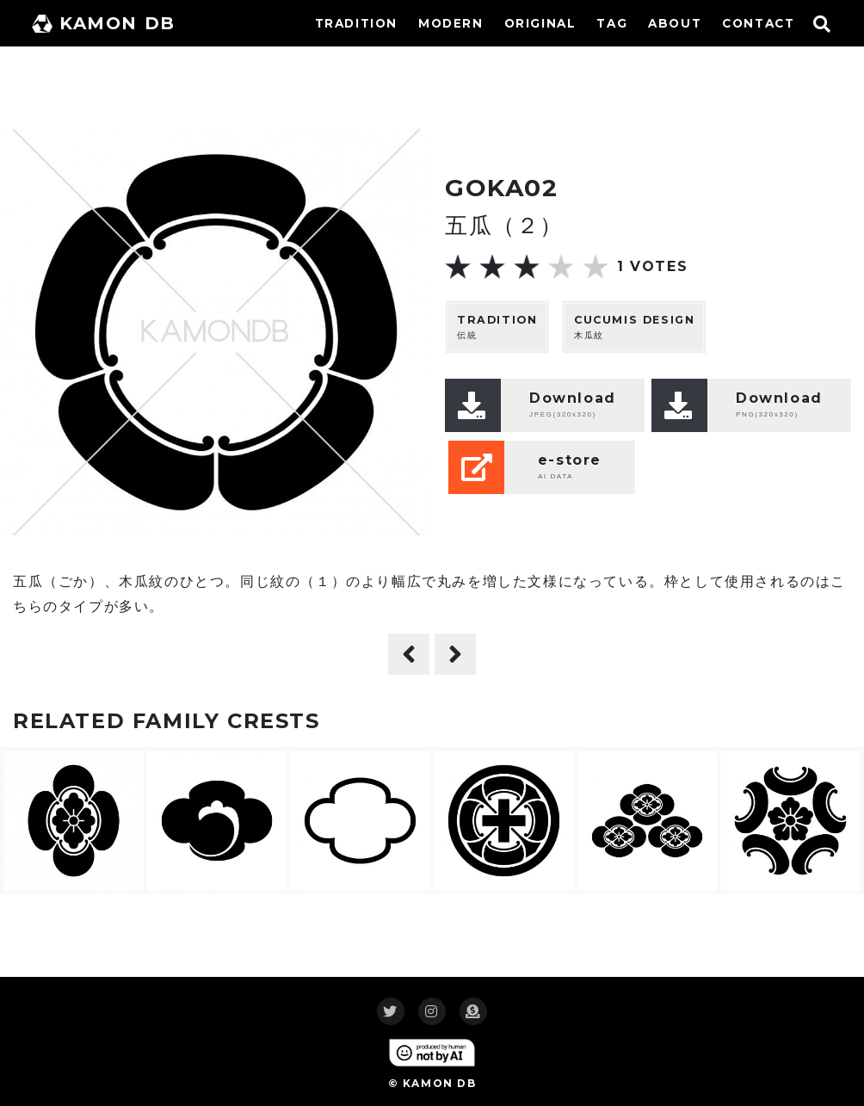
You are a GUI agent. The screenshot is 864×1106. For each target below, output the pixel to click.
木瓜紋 (634, 326)
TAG (611, 23)
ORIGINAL (540, 23)
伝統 (497, 326)
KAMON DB (104, 23)
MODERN (451, 23)
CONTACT (758, 23)
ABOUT (674, 23)
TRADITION (356, 23)
